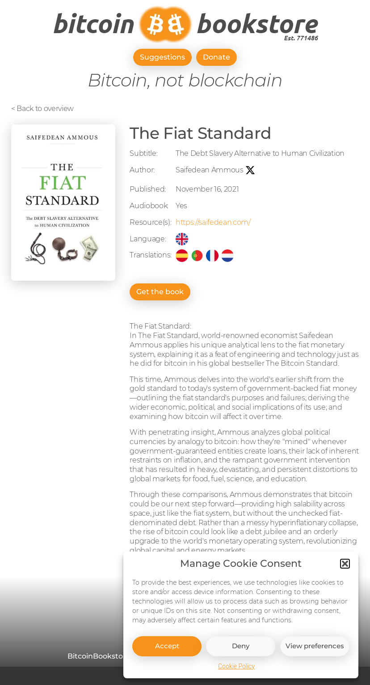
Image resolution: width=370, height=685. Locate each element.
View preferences (315, 654)
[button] (345, 571)
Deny (240, 654)
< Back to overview (42, 108)
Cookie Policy (236, 674)
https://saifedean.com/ (213, 222)
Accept (167, 654)
